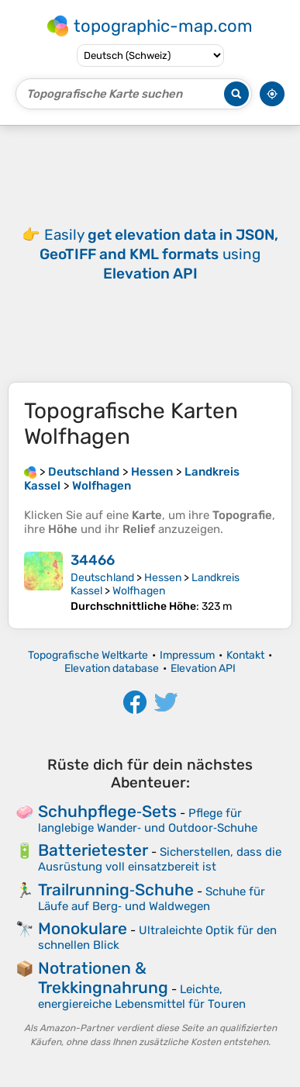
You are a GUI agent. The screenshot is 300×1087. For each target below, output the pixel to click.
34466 (93, 560)
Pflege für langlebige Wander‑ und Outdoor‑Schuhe (147, 820)
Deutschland (102, 577)
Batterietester (93, 850)
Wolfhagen (138, 590)
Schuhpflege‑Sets (107, 811)
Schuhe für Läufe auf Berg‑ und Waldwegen (151, 898)
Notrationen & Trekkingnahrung (103, 977)
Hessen (162, 577)
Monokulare (82, 928)
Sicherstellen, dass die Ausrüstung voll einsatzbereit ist (159, 859)
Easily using (159, 254)
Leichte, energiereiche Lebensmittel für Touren (142, 996)
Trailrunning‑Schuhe (116, 889)
